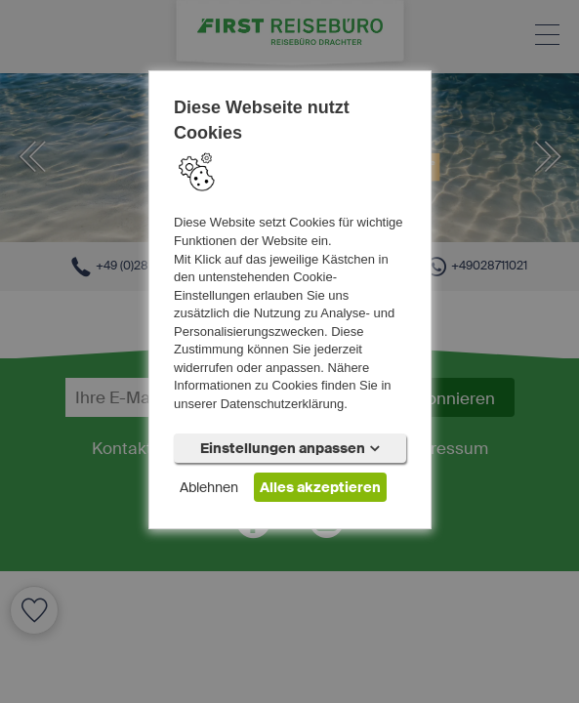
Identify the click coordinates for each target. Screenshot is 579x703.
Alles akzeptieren (320, 487)
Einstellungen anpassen (290, 448)
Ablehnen (209, 487)
